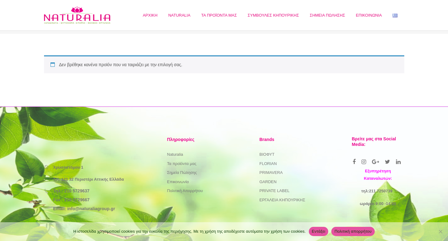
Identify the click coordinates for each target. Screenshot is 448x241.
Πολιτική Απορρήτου (185, 190)
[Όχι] (440, 231)
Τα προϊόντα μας (181, 163)
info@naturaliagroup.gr (91, 208)
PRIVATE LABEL (275, 190)
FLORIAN (268, 163)
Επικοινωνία (178, 181)
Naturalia (175, 154)
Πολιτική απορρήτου (352, 231)
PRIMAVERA (271, 172)
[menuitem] (150, 15)
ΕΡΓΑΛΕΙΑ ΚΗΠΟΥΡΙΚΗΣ (282, 200)
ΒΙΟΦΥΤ (267, 154)
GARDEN (268, 181)
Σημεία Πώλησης (182, 172)
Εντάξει (318, 231)
